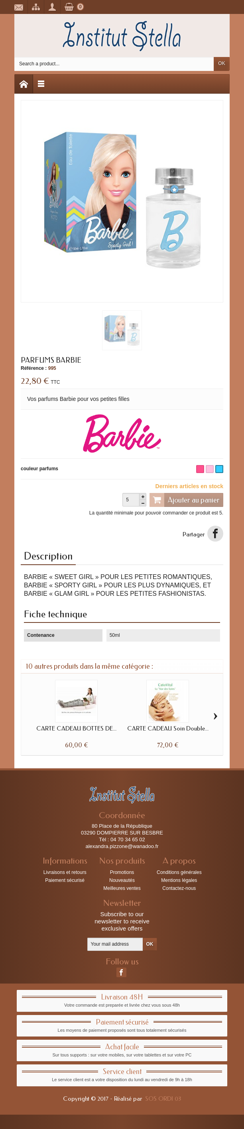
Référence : (34, 368)
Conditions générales (179, 872)
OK (221, 63)
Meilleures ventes (121, 888)
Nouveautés (122, 880)
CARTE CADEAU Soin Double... (168, 728)
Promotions (122, 872)
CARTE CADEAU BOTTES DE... (76, 728)
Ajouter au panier (185, 500)
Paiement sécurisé (65, 880)
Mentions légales (179, 880)
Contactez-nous (179, 888)
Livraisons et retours (65, 872)
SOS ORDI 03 (163, 1098)
